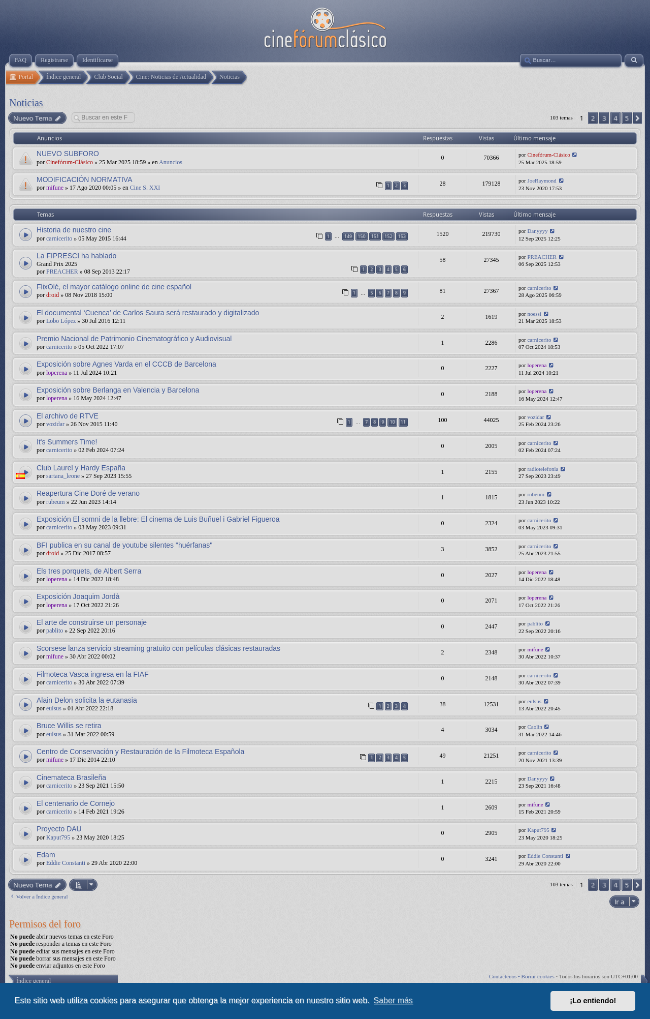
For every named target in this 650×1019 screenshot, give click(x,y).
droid (52, 294)
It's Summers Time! (67, 442)
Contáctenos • (505, 976)
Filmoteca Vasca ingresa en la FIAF (93, 674)
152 (388, 236)
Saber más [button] (393, 1000)
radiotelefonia (542, 469)
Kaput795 (58, 837)
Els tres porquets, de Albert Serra (89, 571)
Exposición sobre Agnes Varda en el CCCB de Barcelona (126, 364)
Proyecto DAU (59, 829)
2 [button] (593, 118)
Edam (46, 855)
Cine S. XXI (145, 187)
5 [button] (626, 118)
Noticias (26, 102)
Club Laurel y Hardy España (81, 468)
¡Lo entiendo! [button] (593, 1001)
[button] (637, 118)
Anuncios (170, 162)
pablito (54, 630)
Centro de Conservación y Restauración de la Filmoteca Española (140, 751)
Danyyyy (537, 231)
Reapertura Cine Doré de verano (88, 493)
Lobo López (61, 320)
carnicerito (59, 238)
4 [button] (615, 118)
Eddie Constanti (65, 862)
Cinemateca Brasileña (71, 777)
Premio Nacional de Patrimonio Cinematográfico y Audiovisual (134, 339)
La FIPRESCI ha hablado (76, 256)
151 (375, 236)
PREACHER (62, 271)
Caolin (534, 727)
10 (392, 421)
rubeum (55, 501)
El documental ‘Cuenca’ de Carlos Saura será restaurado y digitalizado (148, 313)
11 (403, 421)
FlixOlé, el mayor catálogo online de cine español (114, 287)
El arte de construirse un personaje (92, 622)
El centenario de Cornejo (76, 803)
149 (348, 236)
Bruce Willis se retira (69, 726)
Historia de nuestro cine (74, 230)
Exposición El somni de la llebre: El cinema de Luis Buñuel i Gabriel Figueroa (158, 519)
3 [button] (604, 118)
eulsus (53, 708)
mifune (54, 187)
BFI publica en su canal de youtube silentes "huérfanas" (124, 545)
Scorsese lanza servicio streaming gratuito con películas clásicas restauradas (158, 648)
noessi (534, 314)
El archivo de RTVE (68, 416)
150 (361, 236)
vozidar (55, 424)
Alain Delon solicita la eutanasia (87, 700)
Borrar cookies (538, 976)
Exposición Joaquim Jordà (78, 596)
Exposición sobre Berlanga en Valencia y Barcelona (118, 390)
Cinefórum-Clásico (69, 162)
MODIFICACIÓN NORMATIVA (84, 179)
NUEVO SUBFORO (68, 153)
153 (402, 236)
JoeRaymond (541, 180)
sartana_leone (63, 475)
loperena (56, 372)
